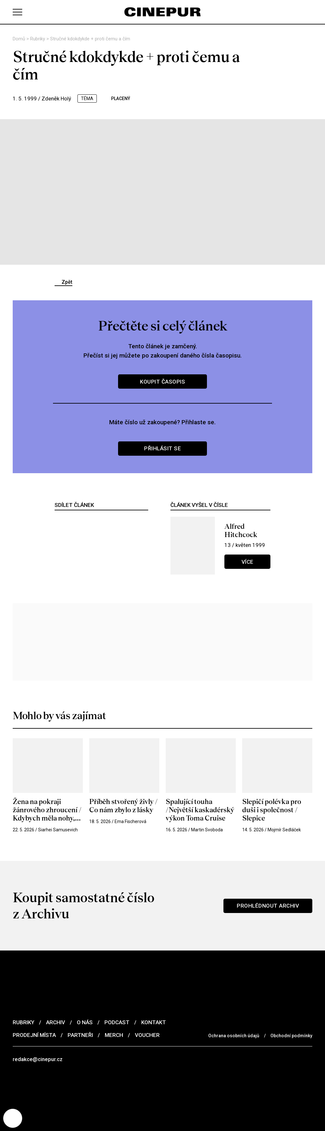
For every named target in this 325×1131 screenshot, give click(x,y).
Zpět (67, 282)
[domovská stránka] (162, 12)
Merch (114, 1035)
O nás (85, 1022)
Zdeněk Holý (56, 98)
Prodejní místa (34, 1035)
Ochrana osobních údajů (233, 1035)
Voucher (147, 1035)
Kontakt (153, 1022)
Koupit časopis (162, 381)
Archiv (55, 1022)
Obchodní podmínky (291, 1035)
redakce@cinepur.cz (38, 1059)
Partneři (80, 1035)
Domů (19, 39)
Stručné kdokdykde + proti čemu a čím (90, 39)
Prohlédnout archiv (268, 906)
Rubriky (38, 39)
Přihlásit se (162, 448)
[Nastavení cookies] (12, 1118)
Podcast (116, 1022)
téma (87, 98)
